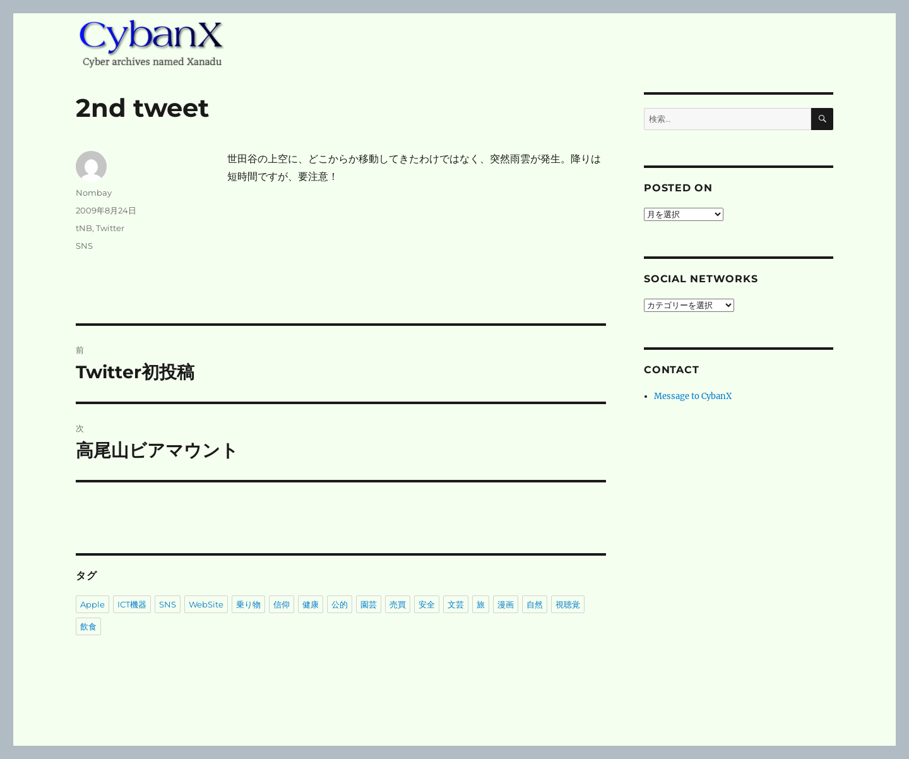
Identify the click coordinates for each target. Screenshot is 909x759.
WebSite (206, 604)
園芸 (368, 604)
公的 (339, 604)
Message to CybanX (693, 396)
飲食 (88, 626)
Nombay (94, 193)
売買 (397, 604)
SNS (84, 246)
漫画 (505, 604)
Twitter (110, 228)
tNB (84, 228)
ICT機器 (131, 604)
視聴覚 (568, 604)
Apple (92, 604)
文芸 (456, 604)
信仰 (281, 604)
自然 (534, 604)
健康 (310, 604)
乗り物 (248, 604)
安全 (427, 604)
